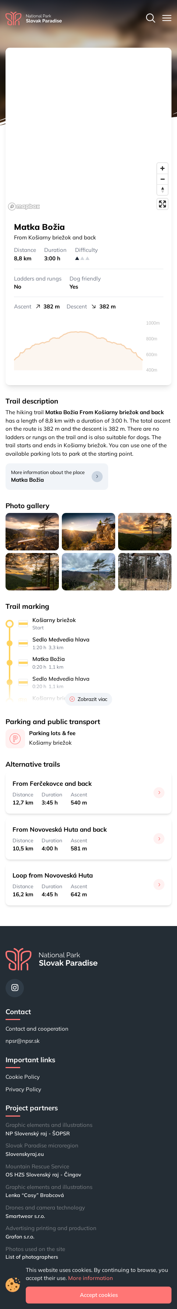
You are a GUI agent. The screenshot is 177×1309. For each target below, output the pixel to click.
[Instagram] (15, 988)
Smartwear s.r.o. (25, 1216)
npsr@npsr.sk (23, 1040)
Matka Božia (27, 479)
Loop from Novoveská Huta (53, 875)
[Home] (34, 18)
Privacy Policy (23, 1089)
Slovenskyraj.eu (25, 1154)
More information (90, 1277)
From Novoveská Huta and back (60, 829)
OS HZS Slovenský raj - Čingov (43, 1174)
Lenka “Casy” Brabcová (35, 1195)
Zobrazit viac (88, 699)
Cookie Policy (23, 1076)
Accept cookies (99, 1294)
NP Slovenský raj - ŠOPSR (38, 1133)
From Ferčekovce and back (52, 783)
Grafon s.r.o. (20, 1236)
